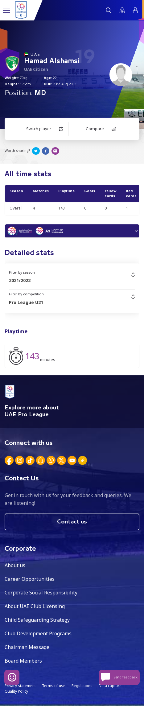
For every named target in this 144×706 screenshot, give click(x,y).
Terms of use (53, 685)
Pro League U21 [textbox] (26, 302)
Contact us (72, 521)
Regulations (82, 685)
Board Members (23, 660)
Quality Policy (16, 691)
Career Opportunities (30, 579)
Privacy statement (20, 685)
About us (15, 565)
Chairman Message (27, 647)
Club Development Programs (38, 633)
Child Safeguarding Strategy (37, 619)
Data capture (110, 685)
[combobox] (72, 280)
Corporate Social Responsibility (41, 592)
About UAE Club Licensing (35, 606)
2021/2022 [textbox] (20, 280)
